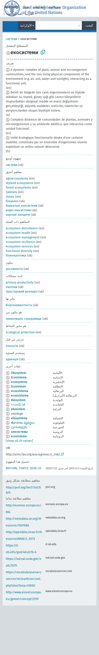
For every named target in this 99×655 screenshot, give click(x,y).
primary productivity (20, 282)
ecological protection (20, 332)
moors (10, 196)
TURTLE (24, 468)
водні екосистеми (18, 210)
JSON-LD (35, 468)
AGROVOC (11, 7)
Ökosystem (18, 373)
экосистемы (19, 432)
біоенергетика (16, 255)
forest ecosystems (18, 187)
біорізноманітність (19, 305)
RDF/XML (12, 468)
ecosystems (19, 382)
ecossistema (19, 391)
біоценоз (12, 201)
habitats (11, 192)
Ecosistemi (18, 386)
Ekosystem (18, 400)
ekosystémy (19, 418)
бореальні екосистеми (21, 206)
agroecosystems (17, 178)
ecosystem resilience (20, 242)
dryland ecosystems (19, 183)
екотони (11, 287)
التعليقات (38, 7)
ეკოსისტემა (19, 427)
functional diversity (19, 251)
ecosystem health (18, 233)
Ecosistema (19, 377)
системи (11, 39)
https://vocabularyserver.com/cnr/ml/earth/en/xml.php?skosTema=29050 (24, 578)
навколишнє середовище (24, 319)
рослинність (14, 269)
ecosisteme (19, 436)
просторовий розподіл (22, 291)
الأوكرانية (26, 25)
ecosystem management (23, 237)
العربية (29, 14)
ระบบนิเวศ (18, 404)
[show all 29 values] (19, 441)
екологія (12, 346)
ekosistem (18, 409)
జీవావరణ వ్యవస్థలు (23, 423)
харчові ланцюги (18, 215)
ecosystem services (19, 246)
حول (26, 7)
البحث (89, 25)
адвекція (12, 359)
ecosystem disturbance (22, 228)
